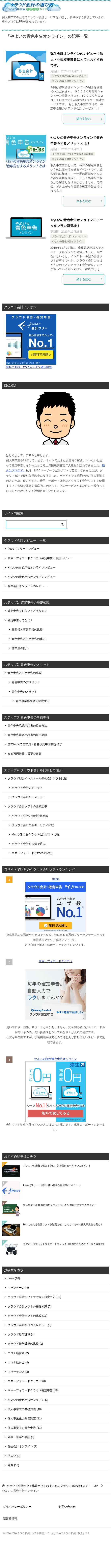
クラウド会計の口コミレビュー (69, 75)
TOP (52, 1485)
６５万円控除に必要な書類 (24, 753)
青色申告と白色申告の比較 (24, 672)
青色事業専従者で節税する (33, 701)
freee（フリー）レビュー (23, 548)
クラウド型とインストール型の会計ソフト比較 (37, 778)
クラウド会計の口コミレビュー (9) (29, 1325)
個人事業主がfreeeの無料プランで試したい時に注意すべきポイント (59, 1204)
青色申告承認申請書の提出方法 (27, 725)
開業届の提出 (20, 648)
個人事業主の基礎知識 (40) (25, 1409)
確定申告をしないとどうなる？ (27, 610)
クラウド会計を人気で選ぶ (29, 843)
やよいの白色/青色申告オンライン (55, 1058)
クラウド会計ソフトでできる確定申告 (72, 154)
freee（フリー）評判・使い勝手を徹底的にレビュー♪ (52, 1185)
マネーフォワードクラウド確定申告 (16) (33, 1390)
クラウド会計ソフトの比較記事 (27, 806)
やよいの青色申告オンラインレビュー (32, 576)
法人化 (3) (14, 1455)
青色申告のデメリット (26, 682)
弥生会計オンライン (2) (22, 1446)
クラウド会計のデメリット (29, 797)
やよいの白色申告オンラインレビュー (32, 567)
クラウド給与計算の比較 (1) (25, 1343)
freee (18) (14, 1278)
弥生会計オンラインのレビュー (27, 586)
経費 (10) (13, 1465)
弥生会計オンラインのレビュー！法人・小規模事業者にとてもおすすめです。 (76, 59)
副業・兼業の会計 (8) (21, 1437)
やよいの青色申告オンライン (68, 81)
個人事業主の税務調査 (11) (25, 1418)
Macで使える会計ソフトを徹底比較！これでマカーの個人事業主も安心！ (63, 1224)
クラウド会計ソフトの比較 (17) (27, 1315)
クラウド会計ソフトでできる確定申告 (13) (34, 1297)
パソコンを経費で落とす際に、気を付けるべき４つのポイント (57, 1165)
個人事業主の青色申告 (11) (25, 1427)
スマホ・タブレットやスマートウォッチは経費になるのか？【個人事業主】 (64, 1244)
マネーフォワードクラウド (56, 961)
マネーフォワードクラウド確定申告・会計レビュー (40, 558)
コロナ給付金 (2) (18, 1353)
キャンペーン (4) (18, 1287)
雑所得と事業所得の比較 (27, 629)
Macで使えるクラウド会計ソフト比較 (35, 834)
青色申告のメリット (24, 691)
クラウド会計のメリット (27, 787)
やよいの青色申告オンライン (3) (28, 1399)
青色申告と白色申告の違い (29, 638)
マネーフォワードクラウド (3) (27, 1381)
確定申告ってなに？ (20, 620)
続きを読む (90, 118)
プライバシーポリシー (17, 1506)
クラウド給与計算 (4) (21, 1334)
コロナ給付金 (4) (18, 1362)
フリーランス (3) (18, 1371)
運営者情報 (10, 1518)
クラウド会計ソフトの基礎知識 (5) (29, 1306)
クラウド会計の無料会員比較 (30, 815)
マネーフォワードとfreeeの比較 (32, 853)
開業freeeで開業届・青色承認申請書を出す (35, 744)
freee (55, 879)
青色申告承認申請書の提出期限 (27, 735)
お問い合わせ (67, 1506)
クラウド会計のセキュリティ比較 (33, 825)
